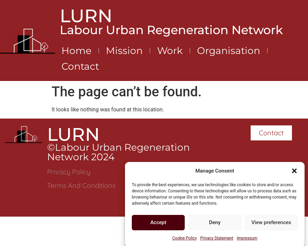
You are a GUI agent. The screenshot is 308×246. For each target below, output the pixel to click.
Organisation (228, 50)
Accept (158, 224)
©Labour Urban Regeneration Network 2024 (118, 152)
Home (76, 50)
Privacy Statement (216, 239)
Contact (80, 66)
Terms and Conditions (81, 185)
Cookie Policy (184, 239)
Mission (124, 50)
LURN (86, 16)
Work (170, 50)
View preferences (271, 224)
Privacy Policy (68, 171)
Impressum (247, 239)
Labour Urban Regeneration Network (171, 30)
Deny (215, 224)
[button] (294, 172)
